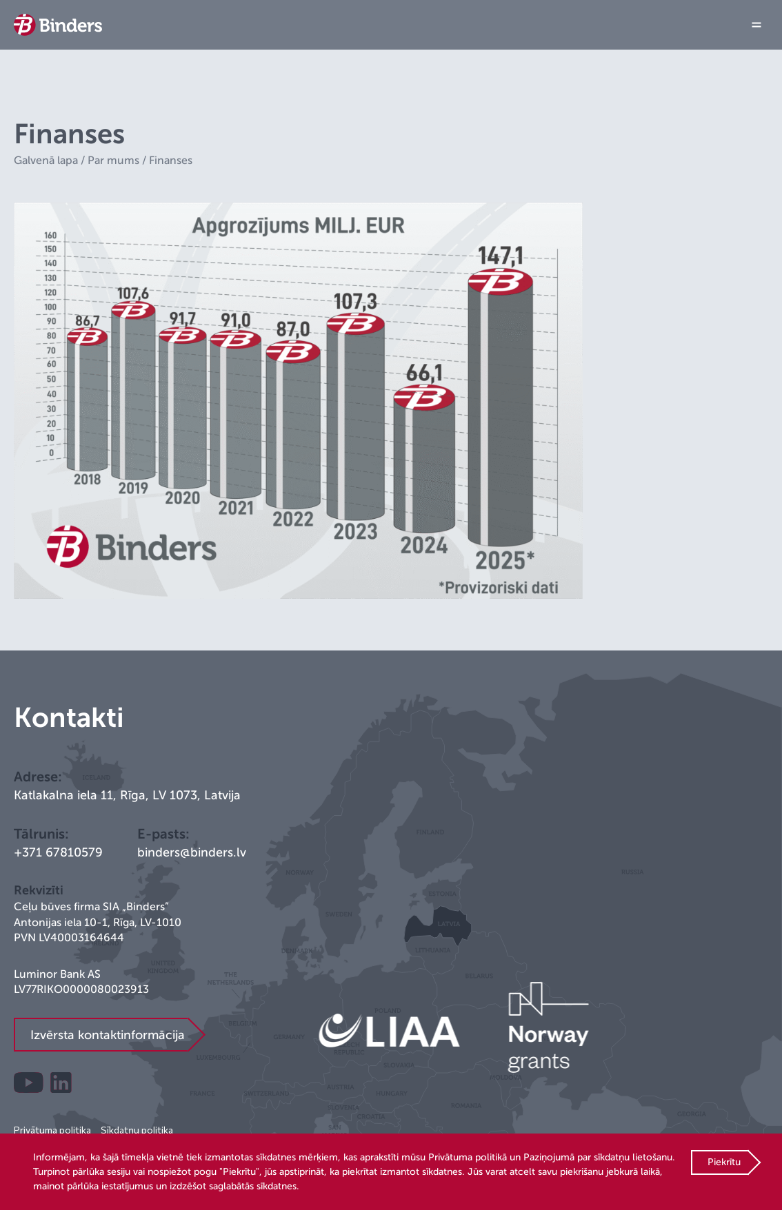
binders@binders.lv (191, 852)
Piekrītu (724, 1162)
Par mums (113, 160)
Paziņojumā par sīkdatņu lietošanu (597, 1157)
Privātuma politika (52, 1130)
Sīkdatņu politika (137, 1130)
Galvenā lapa (46, 160)
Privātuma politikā (467, 1157)
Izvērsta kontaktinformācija (107, 1035)
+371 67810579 (58, 852)
